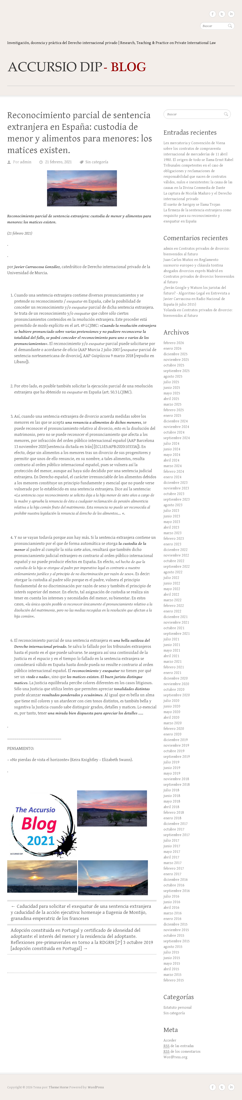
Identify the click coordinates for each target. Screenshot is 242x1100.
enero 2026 (172, 348)
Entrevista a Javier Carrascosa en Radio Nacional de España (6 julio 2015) (197, 299)
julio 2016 (171, 896)
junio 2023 (172, 516)
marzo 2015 (173, 975)
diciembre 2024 (176, 421)
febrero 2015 (174, 980)
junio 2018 (172, 796)
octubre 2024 (174, 432)
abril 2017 (171, 857)
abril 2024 (171, 460)
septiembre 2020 (177, 695)
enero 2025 (172, 415)
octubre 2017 (174, 829)
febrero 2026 (174, 343)
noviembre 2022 (176, 555)
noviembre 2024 (176, 427)
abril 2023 (171, 527)
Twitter (221, 13)
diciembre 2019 (176, 740)
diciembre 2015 (176, 924)
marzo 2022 (173, 600)
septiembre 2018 (177, 784)
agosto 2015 (173, 947)
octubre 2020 (174, 689)
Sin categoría (96, 162)
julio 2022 (171, 578)
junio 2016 (172, 902)
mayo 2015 (172, 963)
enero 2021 (172, 673)
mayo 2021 (172, 650)
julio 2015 (171, 952)
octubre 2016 (174, 885)
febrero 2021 (174, 667)
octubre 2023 (174, 494)
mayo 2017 (172, 852)
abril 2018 (171, 807)
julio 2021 (171, 639)
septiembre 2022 (177, 566)
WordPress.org (175, 1057)
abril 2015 (171, 969)
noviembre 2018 (176, 779)
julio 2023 (171, 511)
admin (25, 162)
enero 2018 (172, 818)
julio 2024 (171, 443)
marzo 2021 (173, 661)
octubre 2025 (174, 365)
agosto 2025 (173, 376)
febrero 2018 (174, 812)
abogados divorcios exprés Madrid (191, 271)
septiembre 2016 (177, 891)
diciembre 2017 (176, 824)
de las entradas (179, 1046)
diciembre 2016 (176, 880)
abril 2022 (171, 594)
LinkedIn (231, 13)
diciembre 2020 (176, 678)
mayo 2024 (172, 455)
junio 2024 (172, 449)
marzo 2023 (173, 533)
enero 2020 (172, 734)
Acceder (170, 1040)
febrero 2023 (174, 538)
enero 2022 (172, 611)
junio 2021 (172, 645)
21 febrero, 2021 (58, 162)
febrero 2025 (174, 410)
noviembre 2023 (176, 488)
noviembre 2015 (176, 930)
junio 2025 (172, 388)
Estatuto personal (178, 1007)
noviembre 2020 (176, 684)
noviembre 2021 (176, 622)
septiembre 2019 (177, 757)
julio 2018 (171, 790)
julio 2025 (171, 382)
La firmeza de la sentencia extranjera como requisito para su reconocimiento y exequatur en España (197, 216)
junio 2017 (172, 846)
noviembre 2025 (176, 360)
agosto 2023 (173, 505)
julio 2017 (171, 840)
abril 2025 (171, 399)
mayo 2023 (172, 522)
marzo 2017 (173, 863)
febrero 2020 (174, 729)
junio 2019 (172, 768)
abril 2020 (171, 717)
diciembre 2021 (176, 617)
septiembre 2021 (177, 634)
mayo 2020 (172, 712)
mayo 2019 (172, 773)
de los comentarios (182, 1051)
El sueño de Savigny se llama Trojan (192, 204)
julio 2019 (171, 762)
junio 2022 (172, 583)
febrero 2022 (174, 606)
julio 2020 (171, 701)
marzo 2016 (173, 913)
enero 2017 (172, 874)
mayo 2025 (172, 393)
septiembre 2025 (177, 371)
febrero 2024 (174, 471)
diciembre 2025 (176, 354)
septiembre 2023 (177, 499)
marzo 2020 (173, 723)
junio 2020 (172, 706)
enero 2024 (172, 477)
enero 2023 (172, 544)
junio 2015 (172, 958)
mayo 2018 (172, 801)
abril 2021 (171, 656)
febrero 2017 (174, 868)
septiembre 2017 (177, 835)
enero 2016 (172, 919)
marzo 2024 (173, 466)
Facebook (212, 13)
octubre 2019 (174, 751)
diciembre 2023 (176, 483)
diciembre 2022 (176, 550)
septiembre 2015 (177, 941)
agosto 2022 (173, 572)
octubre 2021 (174, 628)
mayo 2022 (172, 589)
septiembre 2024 (177, 438)
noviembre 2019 (176, 745)
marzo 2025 (173, 404)
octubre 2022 (174, 561)
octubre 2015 (174, 935)
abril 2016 (171, 907)
